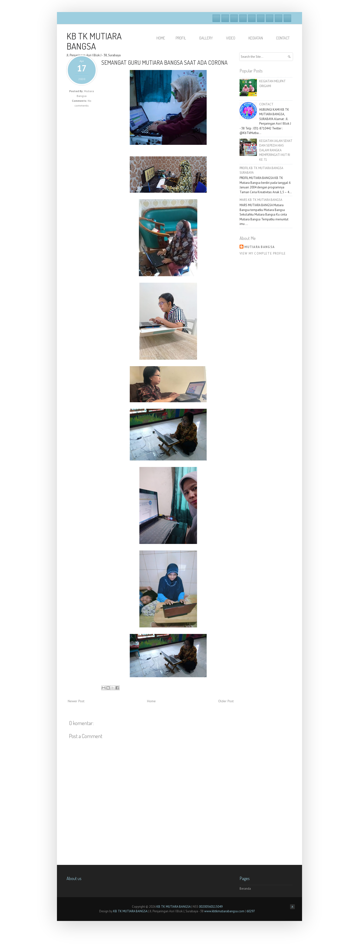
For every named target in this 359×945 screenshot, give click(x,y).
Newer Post (76, 701)
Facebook (216, 18)
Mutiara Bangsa (259, 247)
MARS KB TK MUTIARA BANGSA (261, 200)
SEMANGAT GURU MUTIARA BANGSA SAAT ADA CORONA (164, 62)
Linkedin (269, 18)
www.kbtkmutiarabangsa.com (224, 911)
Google (234, 18)
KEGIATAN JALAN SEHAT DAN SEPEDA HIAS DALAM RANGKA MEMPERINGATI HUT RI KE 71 (275, 150)
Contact (283, 38)
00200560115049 (211, 907)
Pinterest (278, 18)
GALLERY (208, 38)
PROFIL (183, 38)
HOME (160, 38)
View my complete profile (263, 253)
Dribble (243, 18)
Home (151, 701)
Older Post (226, 701)
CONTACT (266, 104)
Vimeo (252, 18)
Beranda (245, 889)
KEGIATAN (257, 38)
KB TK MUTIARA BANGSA (94, 41)
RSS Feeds (287, 18)
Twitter (225, 18)
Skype (261, 18)
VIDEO (233, 38)
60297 (251, 911)
